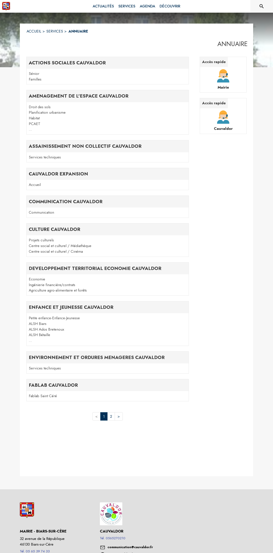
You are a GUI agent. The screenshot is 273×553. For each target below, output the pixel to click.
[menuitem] (103, 6)
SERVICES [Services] (54, 31)
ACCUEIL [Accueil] (34, 31)
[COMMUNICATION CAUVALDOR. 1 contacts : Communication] (108, 207)
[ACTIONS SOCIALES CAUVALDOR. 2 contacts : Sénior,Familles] (108, 70)
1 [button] (104, 416)
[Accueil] (6, 6)
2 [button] (111, 416)
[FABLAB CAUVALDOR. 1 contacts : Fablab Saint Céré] (108, 390)
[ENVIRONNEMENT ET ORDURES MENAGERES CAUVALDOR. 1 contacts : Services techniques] (108, 362)
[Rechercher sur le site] (261, 6)
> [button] (119, 416)
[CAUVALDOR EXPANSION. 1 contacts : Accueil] (108, 179)
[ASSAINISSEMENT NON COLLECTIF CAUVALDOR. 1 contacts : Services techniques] (108, 151)
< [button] (96, 416)
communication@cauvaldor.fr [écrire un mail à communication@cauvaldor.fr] (130, 547)
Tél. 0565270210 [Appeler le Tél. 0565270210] (112, 538)
